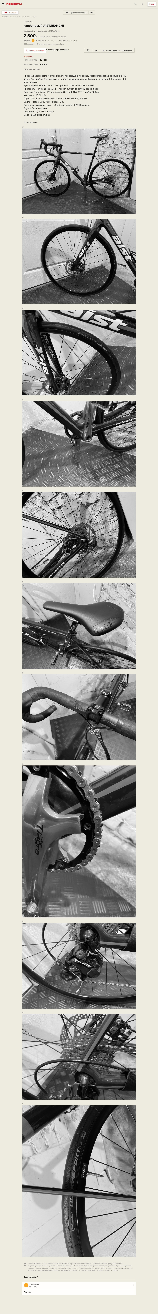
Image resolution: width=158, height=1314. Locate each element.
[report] (117, 50)
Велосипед (28, 21)
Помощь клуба (119, 1268)
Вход (151, 4)
